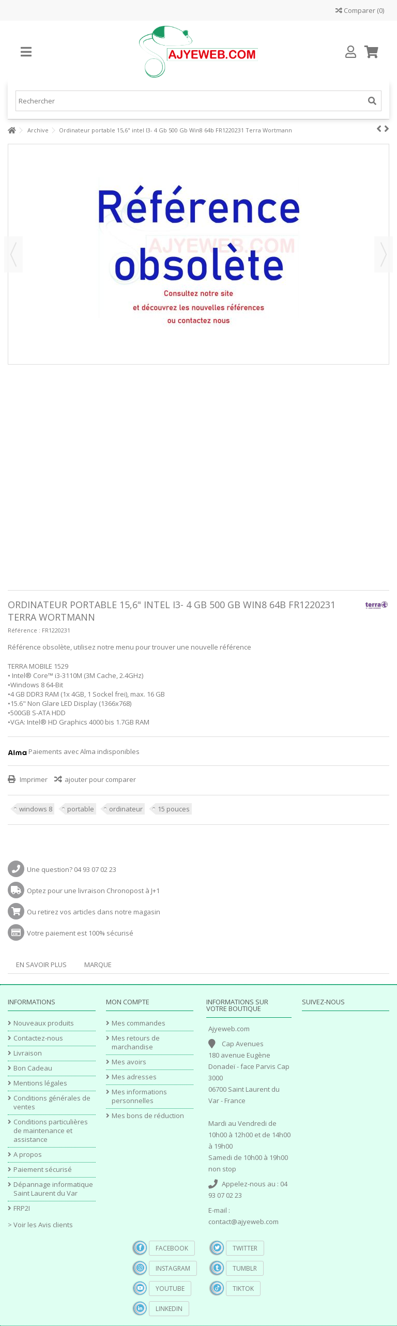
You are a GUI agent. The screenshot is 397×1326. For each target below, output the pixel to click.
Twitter (245, 1248)
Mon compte (127, 1001)
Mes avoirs (129, 1062)
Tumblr (245, 1268)
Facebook (172, 1248)
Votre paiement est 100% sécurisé (80, 933)
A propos (27, 1154)
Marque (98, 964)
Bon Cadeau (32, 1068)
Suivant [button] (383, 254)
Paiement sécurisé (42, 1169)
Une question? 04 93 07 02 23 (71, 869)
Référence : (24, 630)
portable (80, 808)
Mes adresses (134, 1077)
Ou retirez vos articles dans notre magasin (93, 911)
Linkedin (169, 1308)
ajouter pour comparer (100, 779)
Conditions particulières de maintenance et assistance (50, 1131)
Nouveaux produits (43, 1023)
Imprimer (33, 779)
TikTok (243, 1288)
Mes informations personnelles (139, 1096)
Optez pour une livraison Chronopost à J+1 (93, 890)
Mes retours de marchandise (136, 1042)
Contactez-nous (38, 1038)
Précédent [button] (13, 254)
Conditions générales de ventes (51, 1102)
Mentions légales (40, 1083)
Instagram (173, 1268)
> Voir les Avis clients (40, 1224)
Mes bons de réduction (148, 1115)
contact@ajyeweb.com (243, 1221)
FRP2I (21, 1208)
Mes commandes (138, 1023)
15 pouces (174, 808)
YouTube (170, 1288)
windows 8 (35, 808)
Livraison (27, 1053)
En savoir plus (41, 964)
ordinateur (126, 808)
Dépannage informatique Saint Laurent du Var (53, 1189)
